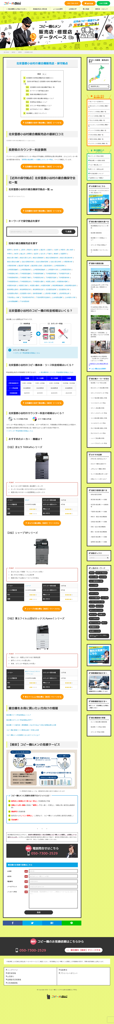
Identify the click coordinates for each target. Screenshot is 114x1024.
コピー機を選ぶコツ (95, 165)
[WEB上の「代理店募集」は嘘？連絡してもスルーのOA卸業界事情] (100, 322)
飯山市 (22, 254)
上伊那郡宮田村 (65, 269)
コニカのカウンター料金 (98, 423)
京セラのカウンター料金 (98, 433)
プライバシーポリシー (68, 973)
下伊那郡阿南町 (38, 273)
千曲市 (49, 254)
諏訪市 (42, 250)
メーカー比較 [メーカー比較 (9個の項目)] (94, 598)
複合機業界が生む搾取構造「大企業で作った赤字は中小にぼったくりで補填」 (99, 358)
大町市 (16, 254)
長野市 (9, 250)
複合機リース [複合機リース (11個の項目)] (95, 631)
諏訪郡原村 (48, 265)
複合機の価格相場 (96, 233)
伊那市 (62, 250)
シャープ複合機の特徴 (97, 438)
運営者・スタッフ (101, 9)
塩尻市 (36, 254)
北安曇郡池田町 (51, 289)
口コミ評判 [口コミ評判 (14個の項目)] (94, 618)
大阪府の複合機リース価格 (99, 537)
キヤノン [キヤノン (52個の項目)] (93, 577)
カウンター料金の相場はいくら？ (39, 105)
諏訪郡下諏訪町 (23, 265)
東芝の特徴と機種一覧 (95, 139)
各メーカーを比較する (95, 101)
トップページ (12, 970)
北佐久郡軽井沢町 (28, 261)
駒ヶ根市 (70, 250)
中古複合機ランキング (95, 173)
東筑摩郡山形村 (12, 289)
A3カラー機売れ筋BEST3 (98, 464)
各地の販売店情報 (96, 494)
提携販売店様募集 (13, 979)
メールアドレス (12, 886)
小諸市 (56, 250)
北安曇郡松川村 (64, 289)
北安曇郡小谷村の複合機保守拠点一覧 (40, 87)
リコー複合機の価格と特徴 (99, 398)
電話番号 (10, 881)
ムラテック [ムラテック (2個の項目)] (94, 593)
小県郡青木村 (67, 261)
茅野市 (29, 254)
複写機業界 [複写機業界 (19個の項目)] (94, 627)
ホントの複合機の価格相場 (99, 722)
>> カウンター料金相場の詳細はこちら (26, 353)
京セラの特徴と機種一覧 (96, 120)
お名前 (9, 871)
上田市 (22, 250)
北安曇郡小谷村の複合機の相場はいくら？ (38, 98)
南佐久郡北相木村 (66, 258)
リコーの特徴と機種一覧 (96, 116)
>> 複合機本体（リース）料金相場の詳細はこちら (56, 372)
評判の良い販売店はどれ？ (99, 459)
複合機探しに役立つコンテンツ (35, 113)
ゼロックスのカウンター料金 (99, 393)
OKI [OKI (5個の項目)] (92, 573)
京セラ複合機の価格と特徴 (99, 428)
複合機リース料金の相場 (98, 727)
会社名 (9, 876)
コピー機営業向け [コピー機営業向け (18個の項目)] (96, 581)
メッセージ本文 (12, 892)
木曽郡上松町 (50, 281)
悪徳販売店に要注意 (40, 9)
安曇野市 (63, 254)
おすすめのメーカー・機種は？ (38, 109)
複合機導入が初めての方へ (16, 9)
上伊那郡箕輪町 (12, 269)
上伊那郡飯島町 (25, 269)
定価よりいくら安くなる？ (99, 479)
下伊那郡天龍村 (51, 277)
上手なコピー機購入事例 (98, 469)
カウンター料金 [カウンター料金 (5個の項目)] (101, 573)
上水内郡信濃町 (57, 297)
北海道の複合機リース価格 (99, 521)
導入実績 (86, 9)
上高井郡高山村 (64, 293)
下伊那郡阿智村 (51, 273)
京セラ (27, 500)
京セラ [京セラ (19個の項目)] (99, 606)
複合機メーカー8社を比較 (98, 383)
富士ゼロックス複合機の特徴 (99, 388)
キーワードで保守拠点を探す (37, 90)
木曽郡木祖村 (11, 285)
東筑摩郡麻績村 (57, 285)
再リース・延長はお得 (95, 169)
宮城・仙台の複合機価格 (98, 527)
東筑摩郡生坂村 (70, 285)
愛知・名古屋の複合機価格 (99, 532)
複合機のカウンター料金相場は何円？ (19, 720)
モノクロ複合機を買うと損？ (99, 474)
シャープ (28, 586)
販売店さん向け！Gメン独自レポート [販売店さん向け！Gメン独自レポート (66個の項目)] (98, 635)
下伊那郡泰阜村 (64, 277)
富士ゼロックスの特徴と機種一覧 (98, 106)
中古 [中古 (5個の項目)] (92, 606)
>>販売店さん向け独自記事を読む (98, 364)
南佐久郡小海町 (12, 258)
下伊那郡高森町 (25, 273)
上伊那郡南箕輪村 (39, 269)
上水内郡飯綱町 (12, 301)
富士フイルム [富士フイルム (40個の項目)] (95, 623)
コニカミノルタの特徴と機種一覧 (98, 125)
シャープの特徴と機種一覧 (97, 130)
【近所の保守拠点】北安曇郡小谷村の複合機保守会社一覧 (42, 82)
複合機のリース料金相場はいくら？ (18, 715)
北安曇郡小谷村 (25, 293)
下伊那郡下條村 (25, 277)
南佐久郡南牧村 (38, 258)
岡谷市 (29, 250)
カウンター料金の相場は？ (99, 245)
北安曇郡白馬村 (12, 293)
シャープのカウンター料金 (99, 443)
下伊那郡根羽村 (12, 277)
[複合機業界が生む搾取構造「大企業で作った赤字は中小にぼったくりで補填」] (100, 347)
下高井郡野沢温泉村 (43, 297)
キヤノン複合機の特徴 (97, 408)
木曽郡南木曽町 (62, 281)
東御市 (56, 254)
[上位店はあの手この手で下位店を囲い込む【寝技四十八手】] (100, 275)
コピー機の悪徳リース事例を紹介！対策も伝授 (22, 730)
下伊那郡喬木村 (12, 281)
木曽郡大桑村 (34, 285)
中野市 (9, 254)
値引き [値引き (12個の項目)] (93, 614)
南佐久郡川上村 (25, 258)
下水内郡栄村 (24, 301)
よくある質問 (58, 9)
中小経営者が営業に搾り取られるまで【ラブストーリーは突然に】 (99, 309)
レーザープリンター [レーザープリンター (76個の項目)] (97, 602)
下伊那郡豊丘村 (25, 281)
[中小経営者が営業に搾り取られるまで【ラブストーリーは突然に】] (100, 299)
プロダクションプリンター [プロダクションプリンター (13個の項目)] (98, 589)
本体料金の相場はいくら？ (36, 102)
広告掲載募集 (12, 983)
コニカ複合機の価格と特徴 (99, 418)
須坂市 (49, 250)
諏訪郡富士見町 (36, 265)
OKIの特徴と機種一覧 (95, 135)
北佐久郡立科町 (55, 261)
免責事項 (62, 970)
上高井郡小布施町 (50, 293)
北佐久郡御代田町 (42, 261)
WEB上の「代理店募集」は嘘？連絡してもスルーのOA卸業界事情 (100, 334)
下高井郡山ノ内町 (13, 297)
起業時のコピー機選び (95, 178)
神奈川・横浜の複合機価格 (99, 516)
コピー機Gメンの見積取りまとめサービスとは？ (23, 735)
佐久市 (42, 254)
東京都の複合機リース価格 (99, 499)
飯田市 (36, 250)
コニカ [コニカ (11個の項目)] (103, 577)
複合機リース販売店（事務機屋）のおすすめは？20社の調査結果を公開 (31, 725)
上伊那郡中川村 (52, 269)
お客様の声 (73, 9)
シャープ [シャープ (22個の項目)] (93, 585)
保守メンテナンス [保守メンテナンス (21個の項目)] (96, 610)
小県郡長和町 (11, 265)
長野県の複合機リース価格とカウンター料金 (37, 159)
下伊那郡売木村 (38, 277)
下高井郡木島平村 (28, 297)
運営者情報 (11, 973)
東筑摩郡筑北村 (38, 289)
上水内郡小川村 (70, 297)
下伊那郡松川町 (12, 273)
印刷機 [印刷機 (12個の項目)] (101, 614)
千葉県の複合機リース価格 (99, 511)
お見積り (10, 976)
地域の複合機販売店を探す (36, 94)
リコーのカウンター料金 (98, 403)
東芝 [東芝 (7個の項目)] (104, 623)
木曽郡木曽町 (45, 285)
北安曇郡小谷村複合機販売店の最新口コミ (38, 78)
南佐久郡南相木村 (52, 258)
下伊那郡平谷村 (64, 273)
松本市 (16, 250)
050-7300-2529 (72, 3)
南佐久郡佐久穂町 (13, 261)
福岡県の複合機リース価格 (99, 542)
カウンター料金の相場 (95, 156)
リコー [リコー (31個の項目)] (104, 598)
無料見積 (89, 3)
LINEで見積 (103, 3)
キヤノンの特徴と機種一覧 (97, 111)
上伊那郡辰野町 (59, 265)
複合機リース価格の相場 (96, 160)
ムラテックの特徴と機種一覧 (98, 143)
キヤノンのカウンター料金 (99, 413)
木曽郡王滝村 (23, 285)
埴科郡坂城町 (37, 293)
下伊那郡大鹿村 (38, 281)
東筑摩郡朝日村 (25, 289)
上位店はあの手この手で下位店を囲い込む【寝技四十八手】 (99, 287)
